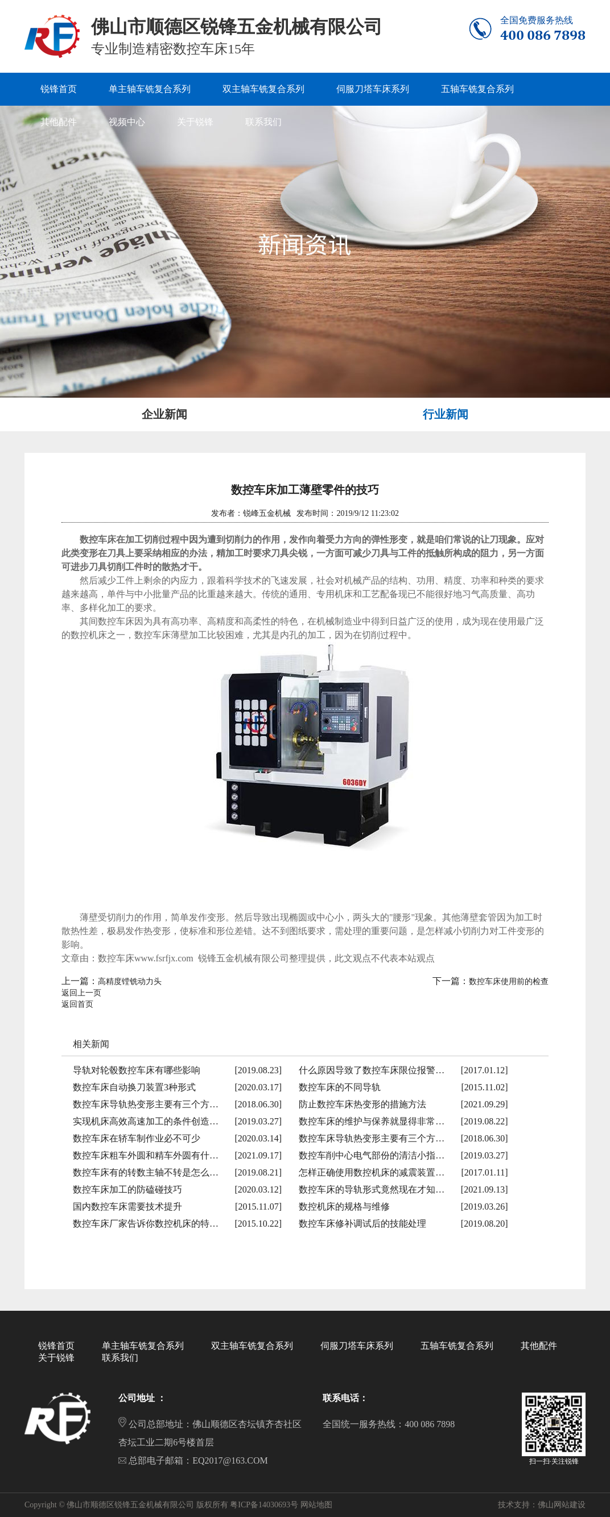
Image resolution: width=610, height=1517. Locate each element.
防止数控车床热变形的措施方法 (362, 1104)
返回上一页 (81, 993)
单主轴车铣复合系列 (143, 1346)
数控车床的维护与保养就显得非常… (371, 1121)
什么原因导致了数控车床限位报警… (371, 1070)
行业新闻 (445, 414)
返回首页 (77, 1004)
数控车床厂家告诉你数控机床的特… (146, 1223)
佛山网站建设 (562, 1505)
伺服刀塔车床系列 (356, 1346)
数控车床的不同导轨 (340, 1087)
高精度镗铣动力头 (130, 981)
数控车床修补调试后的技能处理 (362, 1223)
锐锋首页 (56, 1346)
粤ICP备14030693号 (264, 1505)
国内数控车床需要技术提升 (127, 1206)
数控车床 (116, 621)
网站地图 (316, 1505)
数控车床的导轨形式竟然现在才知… (371, 1189)
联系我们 (120, 1357)
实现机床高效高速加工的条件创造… (146, 1121)
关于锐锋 (56, 1357)
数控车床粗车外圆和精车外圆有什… (146, 1155)
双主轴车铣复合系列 (252, 1346)
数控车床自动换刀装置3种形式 (134, 1087)
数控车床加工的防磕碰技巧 (127, 1189)
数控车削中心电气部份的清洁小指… (371, 1155)
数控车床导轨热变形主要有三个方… (146, 1104)
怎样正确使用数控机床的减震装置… (371, 1172)
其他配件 (539, 1346)
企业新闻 (164, 414)
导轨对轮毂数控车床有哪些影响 (136, 1070)
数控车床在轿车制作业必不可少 (136, 1138)
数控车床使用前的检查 (509, 981)
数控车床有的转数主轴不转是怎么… (146, 1172)
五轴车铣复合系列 (457, 1346)
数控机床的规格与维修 (344, 1206)
